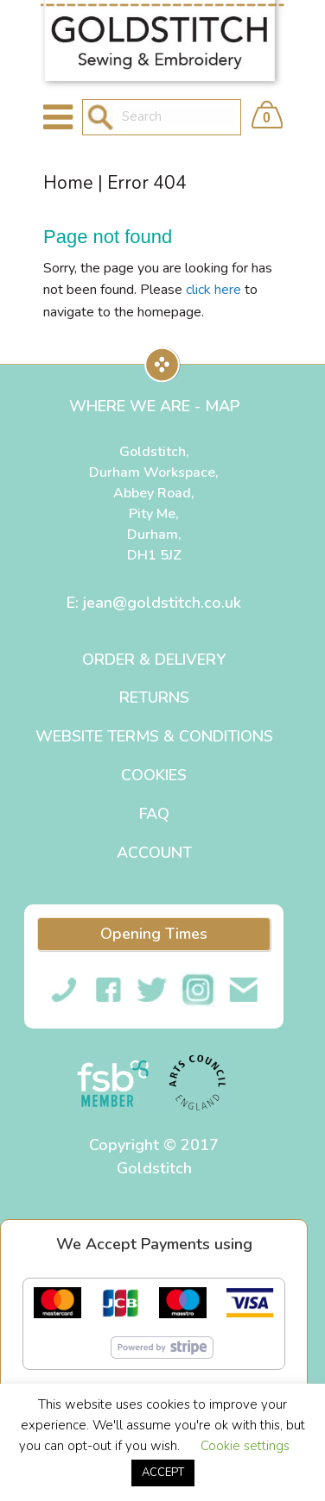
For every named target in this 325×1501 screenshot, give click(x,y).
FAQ (154, 814)
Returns (154, 697)
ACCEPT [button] (163, 1472)
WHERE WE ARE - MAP (154, 406)
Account (154, 852)
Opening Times (153, 933)
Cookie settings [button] (245, 1445)
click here (213, 289)
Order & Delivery (154, 659)
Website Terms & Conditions (154, 736)
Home (68, 183)
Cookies (154, 775)
